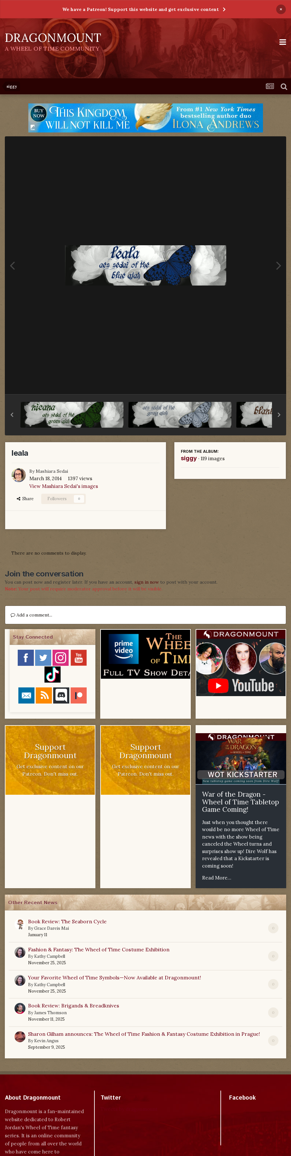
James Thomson (50, 1012)
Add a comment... (31, 615)
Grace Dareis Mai (51, 928)
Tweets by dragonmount (129, 1109)
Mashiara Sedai (52, 471)
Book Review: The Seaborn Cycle (67, 921)
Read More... (216, 878)
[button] (12, 415)
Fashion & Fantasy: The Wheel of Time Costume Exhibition (99, 949)
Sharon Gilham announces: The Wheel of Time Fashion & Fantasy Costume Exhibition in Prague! (144, 1034)
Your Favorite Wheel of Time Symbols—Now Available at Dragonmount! (114, 977)
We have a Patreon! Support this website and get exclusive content (140, 9)
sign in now (146, 582)
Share (25, 498)
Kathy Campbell (49, 956)
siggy (189, 458)
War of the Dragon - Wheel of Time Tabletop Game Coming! (240, 802)
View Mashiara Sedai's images (63, 486)
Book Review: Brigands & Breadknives (73, 1005)
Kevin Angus (46, 1041)
